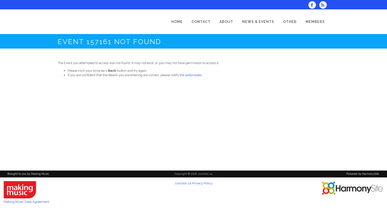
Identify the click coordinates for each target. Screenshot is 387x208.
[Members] (315, 21)
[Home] (177, 21)
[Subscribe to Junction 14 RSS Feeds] (324, 5)
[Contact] (201, 21)
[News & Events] (258, 21)
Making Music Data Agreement (26, 202)
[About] (226, 21)
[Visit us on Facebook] (313, 5)
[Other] (290, 21)
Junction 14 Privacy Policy (193, 183)
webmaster (193, 75)
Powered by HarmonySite (362, 173)
